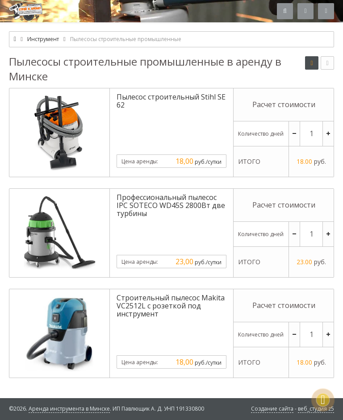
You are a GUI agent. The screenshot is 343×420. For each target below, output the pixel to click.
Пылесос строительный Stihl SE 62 (171, 101)
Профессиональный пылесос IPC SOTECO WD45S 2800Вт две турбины (171, 205)
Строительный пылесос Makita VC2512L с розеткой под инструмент (171, 306)
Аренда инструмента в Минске (69, 408)
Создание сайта (272, 408)
